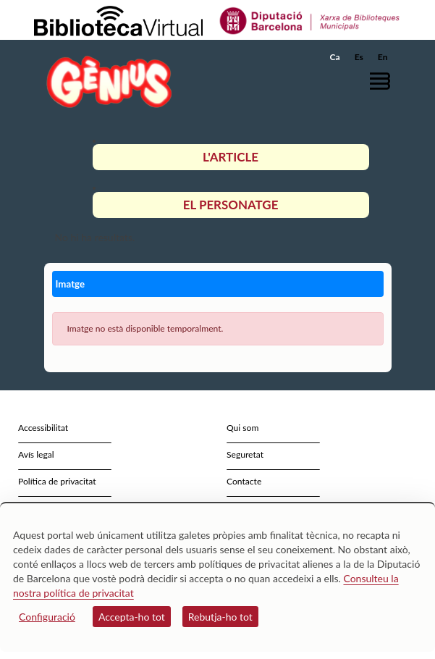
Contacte (244, 481)
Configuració (47, 616)
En (383, 56)
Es (359, 56)
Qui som (242, 427)
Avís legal (36, 454)
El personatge (231, 204)
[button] (382, 80)
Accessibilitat (43, 427)
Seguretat (245, 454)
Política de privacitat (57, 481)
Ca (335, 56)
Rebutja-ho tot (220, 616)
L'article (230, 156)
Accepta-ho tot (131, 616)
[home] (105, 81)
